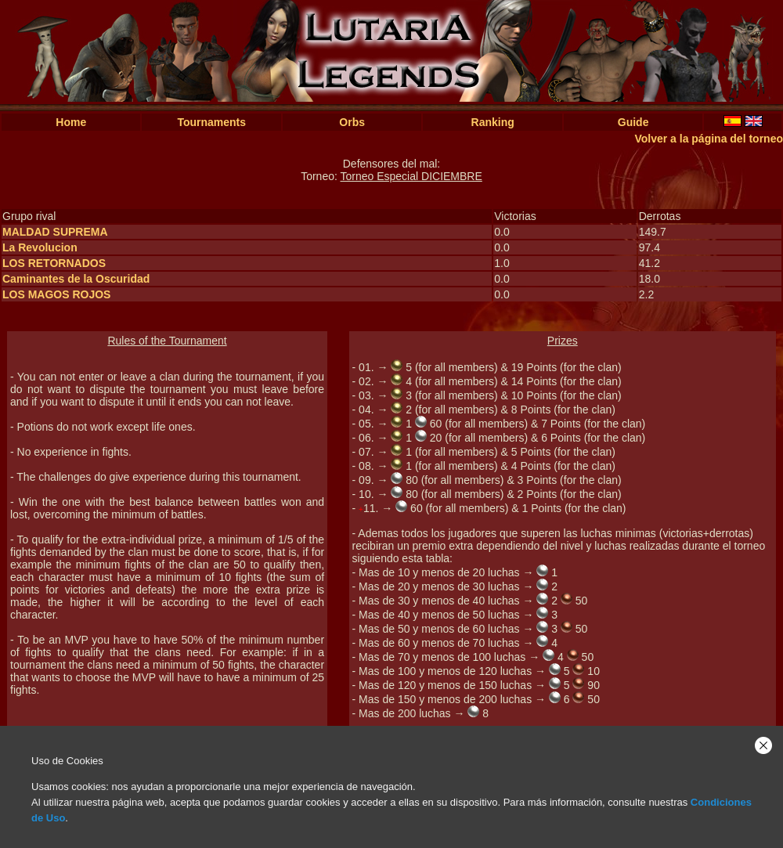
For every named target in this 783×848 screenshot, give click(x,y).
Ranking (492, 122)
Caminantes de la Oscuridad (76, 278)
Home (71, 122)
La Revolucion (40, 247)
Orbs (352, 122)
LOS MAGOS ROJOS (56, 294)
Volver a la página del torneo (708, 138)
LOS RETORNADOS (54, 263)
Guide (633, 122)
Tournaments (211, 122)
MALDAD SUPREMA (55, 232)
